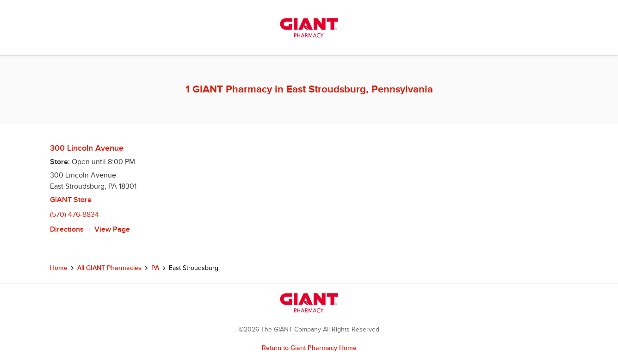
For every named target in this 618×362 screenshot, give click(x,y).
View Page (112, 229)
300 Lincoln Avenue (87, 148)
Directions (67, 229)
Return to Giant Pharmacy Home (309, 348)
